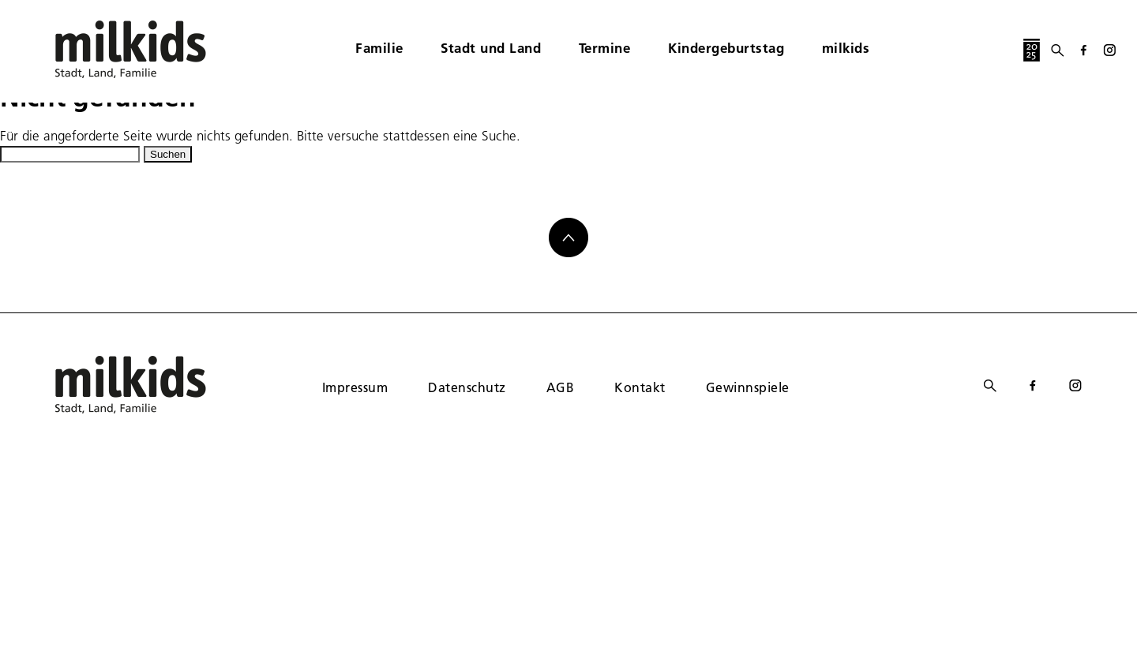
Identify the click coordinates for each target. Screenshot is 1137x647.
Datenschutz (466, 387)
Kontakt (639, 387)
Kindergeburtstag (726, 47)
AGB (560, 387)
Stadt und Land (491, 47)
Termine (605, 47)
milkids (846, 47)
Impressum (355, 387)
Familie (379, 47)
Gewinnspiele (748, 387)
